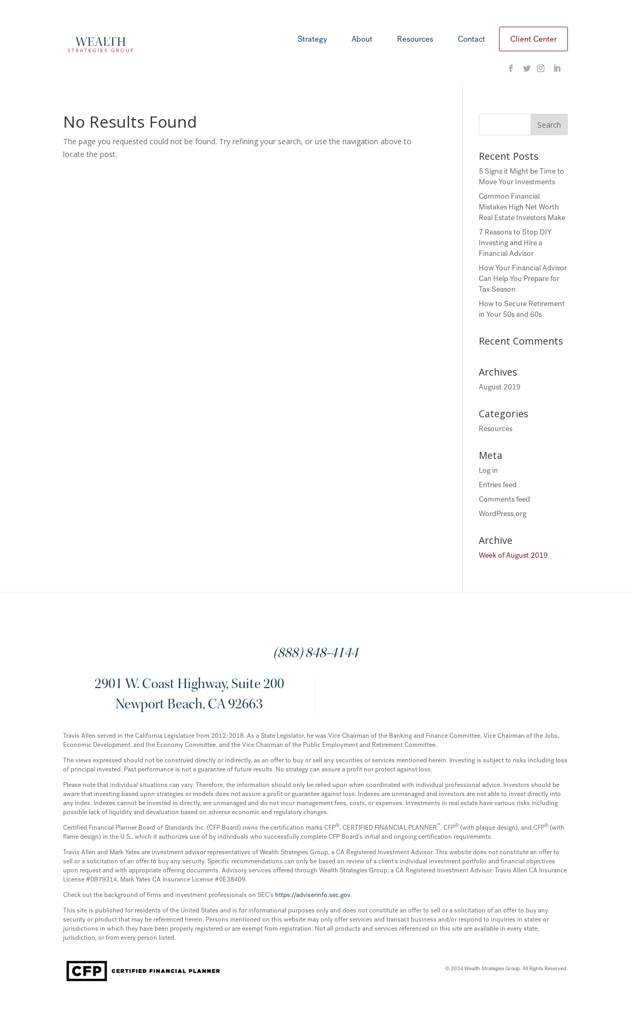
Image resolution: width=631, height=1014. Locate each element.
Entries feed (498, 485)
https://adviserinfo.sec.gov (312, 895)
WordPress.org (502, 514)
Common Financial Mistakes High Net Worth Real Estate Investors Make (522, 207)
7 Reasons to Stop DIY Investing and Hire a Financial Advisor (515, 243)
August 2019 (499, 387)
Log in (488, 470)
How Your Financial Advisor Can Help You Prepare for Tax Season (523, 278)
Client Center (533, 39)
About (362, 39)
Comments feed (504, 499)
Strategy (312, 39)
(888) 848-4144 (315, 653)
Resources (415, 39)
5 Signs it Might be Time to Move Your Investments (521, 176)
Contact (471, 39)
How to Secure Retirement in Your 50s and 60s (522, 309)
